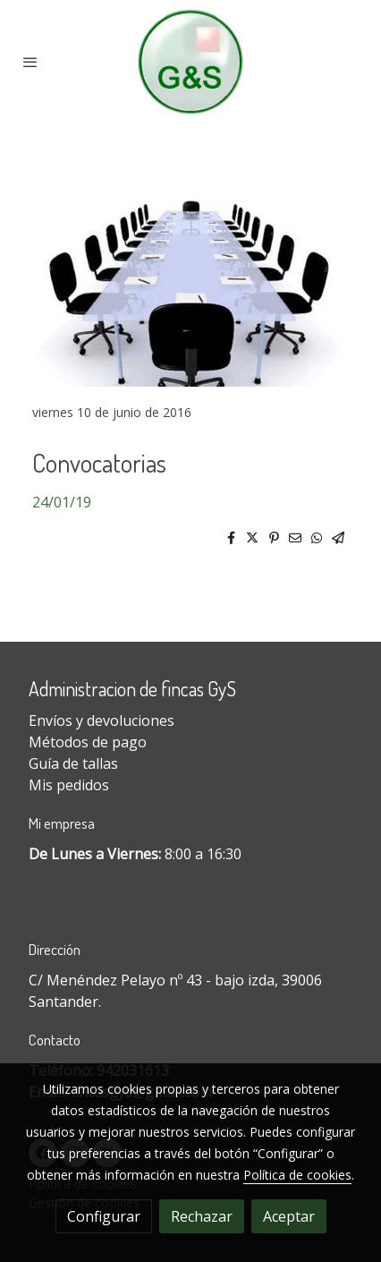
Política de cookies (297, 1174)
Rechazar (202, 1216)
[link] (191, 62)
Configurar (103, 1216)
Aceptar (289, 1216)
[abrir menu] (30, 62)
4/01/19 (65, 502)
